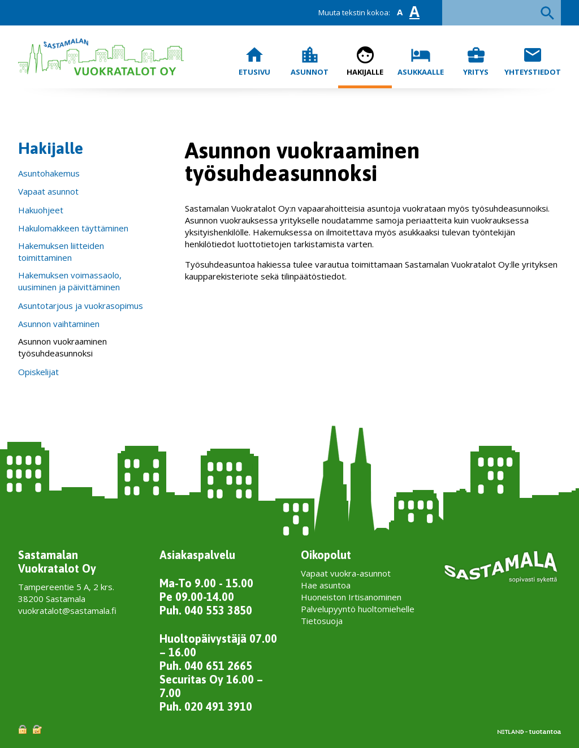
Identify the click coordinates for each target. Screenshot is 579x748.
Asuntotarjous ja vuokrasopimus (80, 305)
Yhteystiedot (532, 61)
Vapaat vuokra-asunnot (346, 573)
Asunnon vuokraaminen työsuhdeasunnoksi (62, 347)
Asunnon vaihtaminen (59, 323)
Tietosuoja (322, 620)
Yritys (476, 61)
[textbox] (501, 12)
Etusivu (254, 61)
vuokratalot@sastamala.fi (67, 610)
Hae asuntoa (326, 585)
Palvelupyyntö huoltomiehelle (357, 608)
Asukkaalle (420, 61)
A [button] (400, 12)
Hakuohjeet (40, 210)
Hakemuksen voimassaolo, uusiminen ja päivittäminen (70, 281)
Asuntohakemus (49, 173)
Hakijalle (365, 61)
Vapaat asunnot (48, 191)
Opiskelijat (38, 371)
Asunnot (310, 61)
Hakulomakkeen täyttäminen (73, 228)
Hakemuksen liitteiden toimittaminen (61, 251)
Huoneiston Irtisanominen (351, 597)
